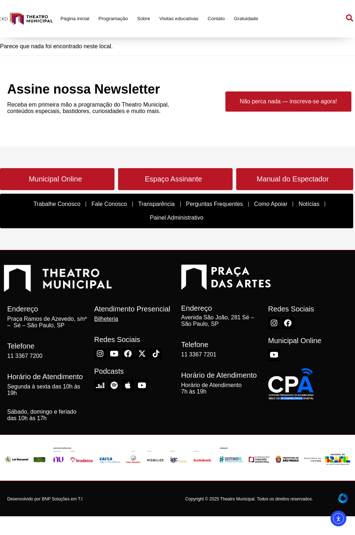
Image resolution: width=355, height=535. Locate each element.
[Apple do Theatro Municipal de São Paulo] (128, 385)
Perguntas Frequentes (214, 204)
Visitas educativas (179, 18)
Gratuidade (246, 18)
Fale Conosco (109, 204)
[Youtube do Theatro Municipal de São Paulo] (114, 354)
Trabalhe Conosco (56, 204)
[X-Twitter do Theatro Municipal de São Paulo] (142, 354)
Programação (113, 18)
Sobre (143, 18)
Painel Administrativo (176, 218)
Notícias (308, 204)
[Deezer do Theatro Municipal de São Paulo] (100, 385)
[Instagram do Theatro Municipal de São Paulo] (100, 354)
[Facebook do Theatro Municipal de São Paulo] (128, 354)
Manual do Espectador (293, 179)
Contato (216, 18)
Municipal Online (55, 179)
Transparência (156, 204)
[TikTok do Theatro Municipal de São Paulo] (156, 354)
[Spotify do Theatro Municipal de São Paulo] (114, 385)
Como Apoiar (271, 204)
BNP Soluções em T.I (62, 499)
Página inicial (74, 18)
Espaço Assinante (173, 179)
